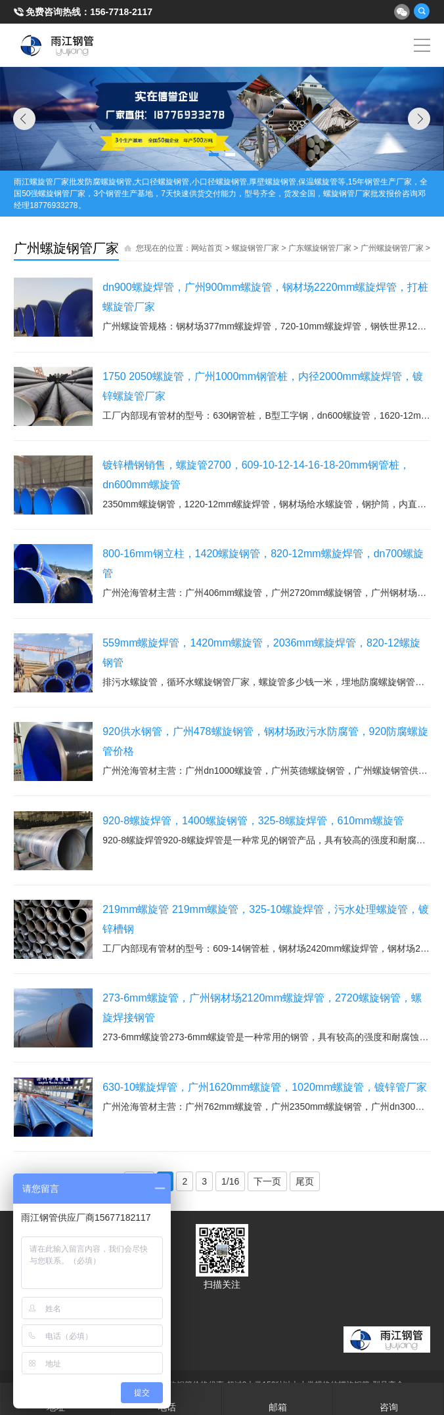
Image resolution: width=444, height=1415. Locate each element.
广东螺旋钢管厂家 (319, 248)
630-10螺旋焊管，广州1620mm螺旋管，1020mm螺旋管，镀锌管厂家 (264, 1087)
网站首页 (207, 248)
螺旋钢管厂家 (255, 248)
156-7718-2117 (121, 12)
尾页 (305, 1181)
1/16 (230, 1181)
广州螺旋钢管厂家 (392, 248)
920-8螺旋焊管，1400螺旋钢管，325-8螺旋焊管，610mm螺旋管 (253, 820)
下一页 (267, 1181)
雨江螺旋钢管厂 (57, 45)
